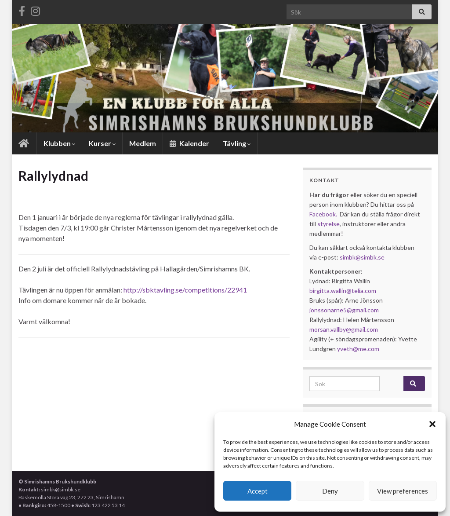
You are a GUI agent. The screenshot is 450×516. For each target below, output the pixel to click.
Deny (330, 491)
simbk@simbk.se (362, 257)
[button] (432, 424)
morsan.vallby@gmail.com (344, 329)
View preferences (402, 491)
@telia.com (361, 290)
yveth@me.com (358, 348)
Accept (257, 491)
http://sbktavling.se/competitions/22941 (185, 289)
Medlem (142, 143)
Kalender (189, 143)
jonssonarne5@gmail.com (344, 310)
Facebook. (323, 214)
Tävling (236, 143)
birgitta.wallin (327, 290)
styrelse (328, 223)
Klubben (59, 143)
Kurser (102, 143)
